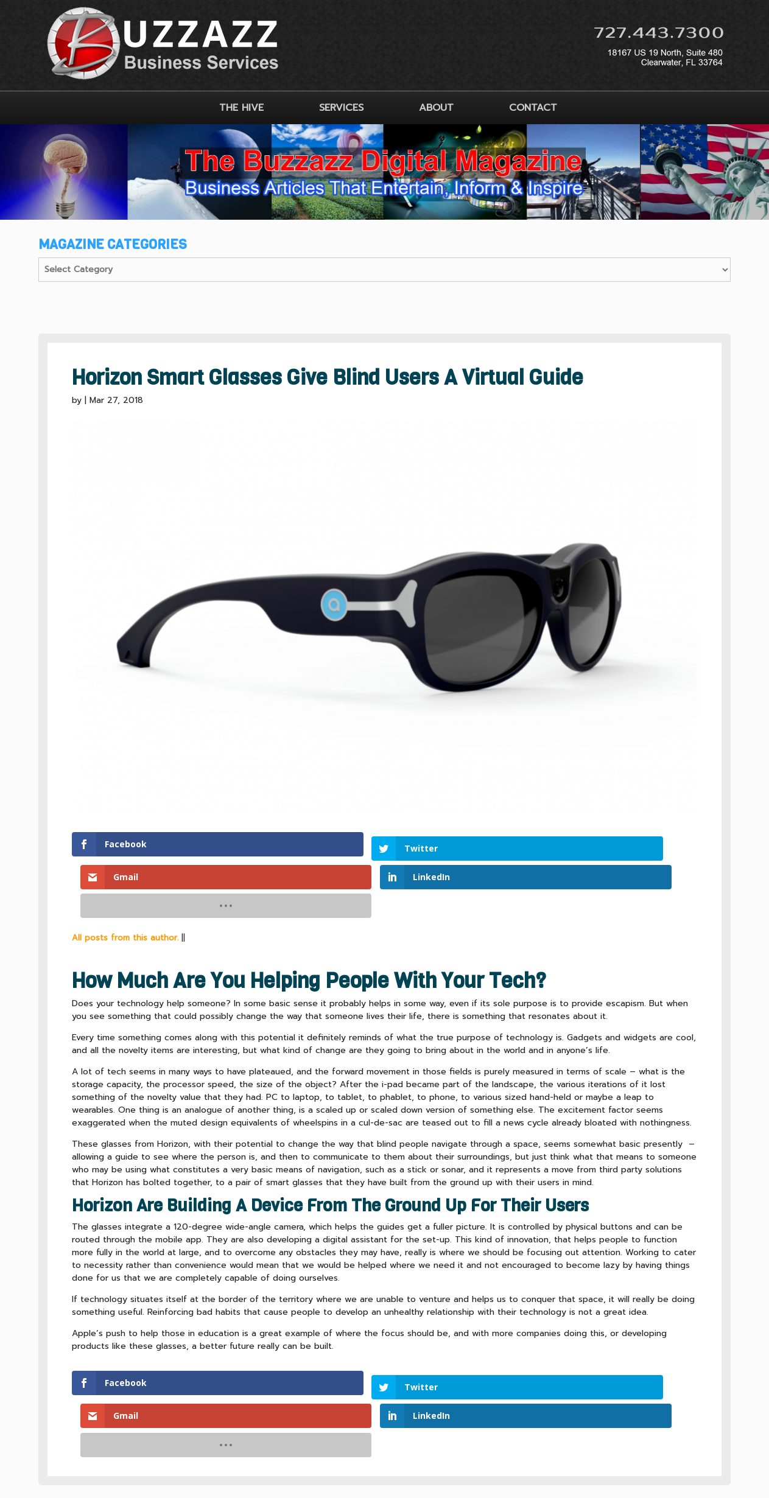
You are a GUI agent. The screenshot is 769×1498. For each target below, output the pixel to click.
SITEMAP (426, 1409)
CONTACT (533, 107)
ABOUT (436, 107)
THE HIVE (241, 107)
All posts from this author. (125, 876)
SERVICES (341, 107)
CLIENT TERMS (355, 1409)
